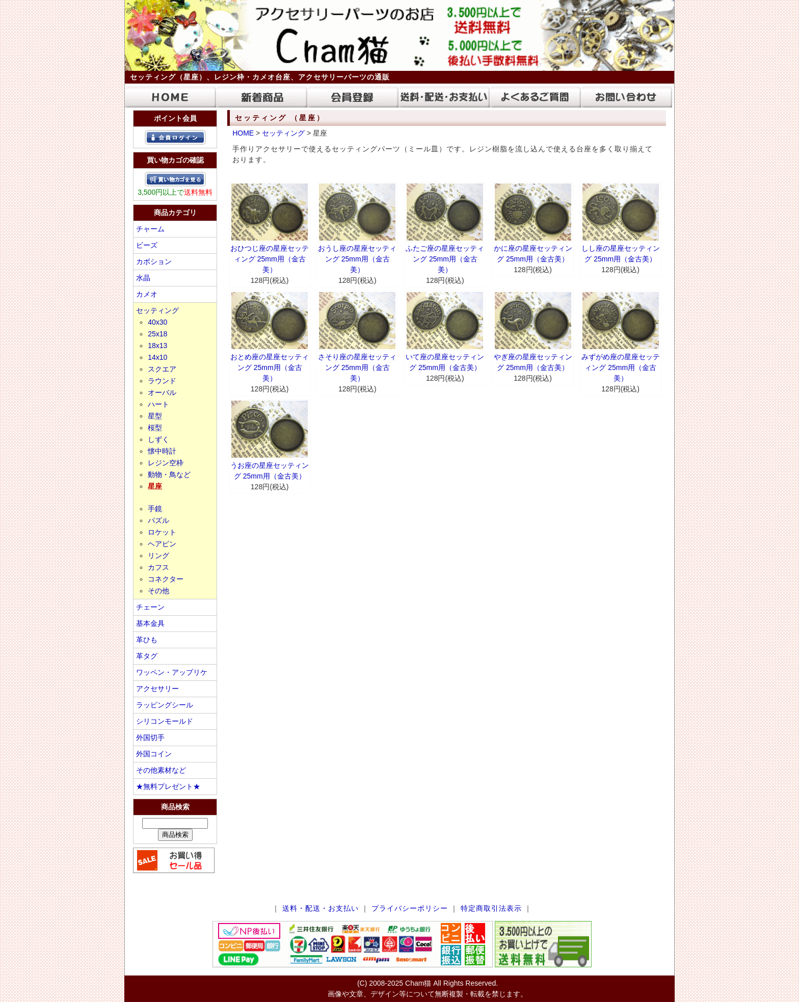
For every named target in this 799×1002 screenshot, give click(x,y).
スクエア (162, 369)
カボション (154, 261)
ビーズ (146, 245)
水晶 (143, 278)
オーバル (162, 392)
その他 (158, 591)
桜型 (155, 428)
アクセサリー (157, 688)
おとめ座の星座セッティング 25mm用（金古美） (269, 367)
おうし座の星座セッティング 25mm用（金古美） (357, 259)
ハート (158, 404)
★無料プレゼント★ (168, 786)
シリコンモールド (164, 721)
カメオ (146, 294)
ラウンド (162, 381)
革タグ (146, 656)
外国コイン (154, 754)
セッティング (157, 310)
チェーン (150, 607)
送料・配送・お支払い (320, 908)
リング (158, 555)
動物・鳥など (169, 474)
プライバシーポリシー (409, 908)
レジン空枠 (165, 463)
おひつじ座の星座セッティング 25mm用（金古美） (269, 259)
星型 (155, 416)
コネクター (165, 579)
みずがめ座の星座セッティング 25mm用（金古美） (620, 367)
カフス (158, 567)
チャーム (150, 229)
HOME (243, 133)
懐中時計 (162, 451)
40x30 (157, 322)
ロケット (162, 532)
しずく (158, 439)
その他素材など (161, 770)
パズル (158, 520)
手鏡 (155, 509)
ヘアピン (162, 544)
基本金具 (150, 623)
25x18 (157, 334)
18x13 (157, 345)
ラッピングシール (164, 705)
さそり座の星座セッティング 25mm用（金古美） (357, 367)
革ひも (146, 640)
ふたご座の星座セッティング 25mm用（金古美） (445, 259)
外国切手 (150, 737)
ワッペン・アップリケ (171, 672)
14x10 (157, 357)
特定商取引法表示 (491, 908)
